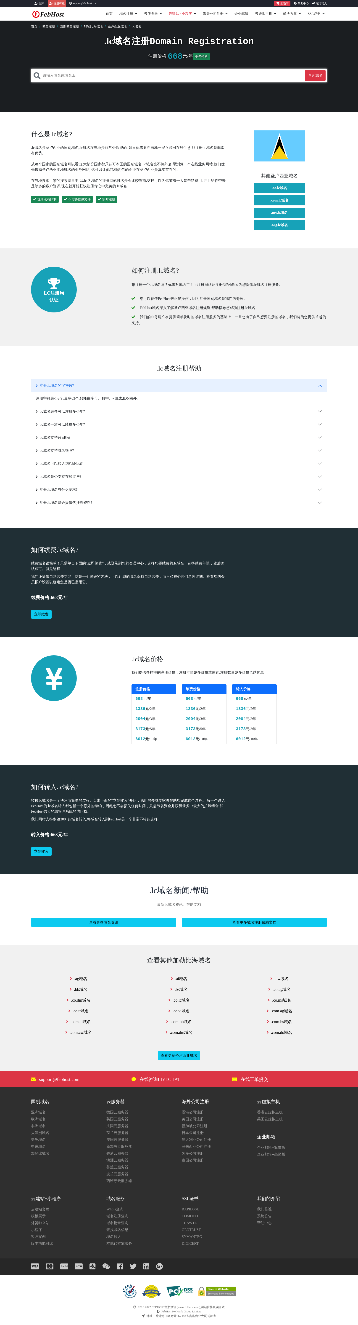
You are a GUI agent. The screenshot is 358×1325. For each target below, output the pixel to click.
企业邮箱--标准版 (271, 1147)
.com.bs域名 (279, 1021)
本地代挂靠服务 (119, 1243)
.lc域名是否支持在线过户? (58, 476)
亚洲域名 (38, 1112)
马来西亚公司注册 (196, 1146)
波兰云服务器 (117, 1174)
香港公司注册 (193, 1112)
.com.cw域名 (78, 1032)
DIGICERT (190, 1243)
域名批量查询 (117, 1223)
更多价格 (201, 56)
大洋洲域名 (40, 1133)
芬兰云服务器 (117, 1167)
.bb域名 (78, 989)
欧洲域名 (38, 1119)
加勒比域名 (40, 1153)
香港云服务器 (117, 1153)
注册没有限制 (45, 199)
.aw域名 (279, 978)
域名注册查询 (117, 1216)
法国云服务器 (117, 1126)
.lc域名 (136, 26)
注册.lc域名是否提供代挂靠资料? (64, 503)
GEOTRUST (191, 1230)
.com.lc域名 (279, 200)
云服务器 (151, 14)
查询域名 (315, 75)
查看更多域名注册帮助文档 (254, 922)
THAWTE (189, 1223)
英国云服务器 (117, 1119)
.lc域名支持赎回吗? (53, 437)
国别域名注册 (69, 26)
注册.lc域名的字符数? (55, 385)
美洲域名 (38, 1140)
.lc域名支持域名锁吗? (55, 450)
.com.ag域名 (279, 1011)
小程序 (36, 1230)
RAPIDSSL (190, 1209)
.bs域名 (179, 989)
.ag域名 (78, 978)
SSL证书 (314, 14)
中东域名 (38, 1146)
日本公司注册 (193, 1133)
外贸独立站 (40, 1223)
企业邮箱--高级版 (271, 1154)
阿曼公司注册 (193, 1153)
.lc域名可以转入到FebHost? (59, 463)
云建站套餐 (40, 1209)
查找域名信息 (117, 1230)
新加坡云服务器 (119, 1146)
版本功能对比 (42, 1243)
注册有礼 (59, 3)
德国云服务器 (117, 1112)
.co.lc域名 (279, 188)
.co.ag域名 (279, 989)
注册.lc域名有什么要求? (57, 490)
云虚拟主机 (263, 14)
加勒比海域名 (93, 26)
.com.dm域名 (179, 1032)
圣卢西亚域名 (117, 26)
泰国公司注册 (193, 1160)
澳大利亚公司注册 (196, 1140)
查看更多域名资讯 (103, 922)
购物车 (282, 3)
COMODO (190, 1216)
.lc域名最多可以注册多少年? (60, 411)
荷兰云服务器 (117, 1133)
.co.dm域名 (78, 1000)
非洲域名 (38, 1126)
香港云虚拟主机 (270, 1112)
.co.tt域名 (78, 1011)
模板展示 (38, 1216)
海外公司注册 (213, 14)
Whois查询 (114, 1209)
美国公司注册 (193, 1119)
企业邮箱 (241, 14)
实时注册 (106, 199)
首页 (109, 14)
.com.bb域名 (179, 1021)
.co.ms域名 (279, 1000)
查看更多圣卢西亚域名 (179, 1055)
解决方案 (290, 14)
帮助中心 (303, 3)
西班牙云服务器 (119, 1181)
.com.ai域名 (78, 1021)
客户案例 (38, 1237)
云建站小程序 (180, 14)
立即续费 (41, 614)
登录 (42, 3)
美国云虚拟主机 (270, 1119)
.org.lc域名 (279, 225)
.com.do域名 (279, 1032)
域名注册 (126, 14)
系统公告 (264, 1216)
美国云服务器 (117, 1140)
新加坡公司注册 (194, 1126)
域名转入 (321, 3)
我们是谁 (264, 1209)
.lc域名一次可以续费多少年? (60, 424)
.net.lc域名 (279, 213)
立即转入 (41, 851)
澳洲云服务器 (117, 1160)
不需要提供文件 (77, 199)
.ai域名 (179, 978)
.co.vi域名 (179, 1011)
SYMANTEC (192, 1237)
